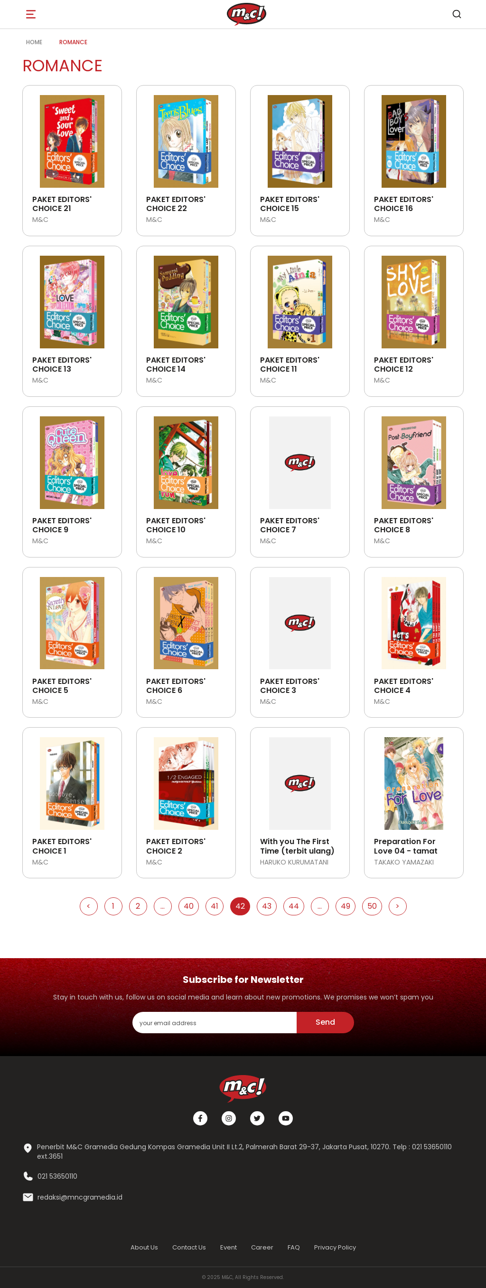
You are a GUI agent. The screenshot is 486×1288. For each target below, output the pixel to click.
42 (240, 906)
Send (325, 1022)
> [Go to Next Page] (397, 906)
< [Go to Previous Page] (88, 906)
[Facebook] (200, 1118)
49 (345, 906)
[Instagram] (229, 1118)
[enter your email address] (214, 1022)
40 (189, 906)
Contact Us (189, 1247)
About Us (144, 1247)
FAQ (294, 1247)
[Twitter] (257, 1118)
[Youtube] (286, 1118)
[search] (456, 14)
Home (34, 42)
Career (262, 1247)
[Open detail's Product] (72, 138)
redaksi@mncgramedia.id (79, 1197)
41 (214, 906)
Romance (73, 42)
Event (228, 1247)
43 (266, 906)
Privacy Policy (335, 1247)
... (162, 906)
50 (372, 906)
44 (294, 906)
